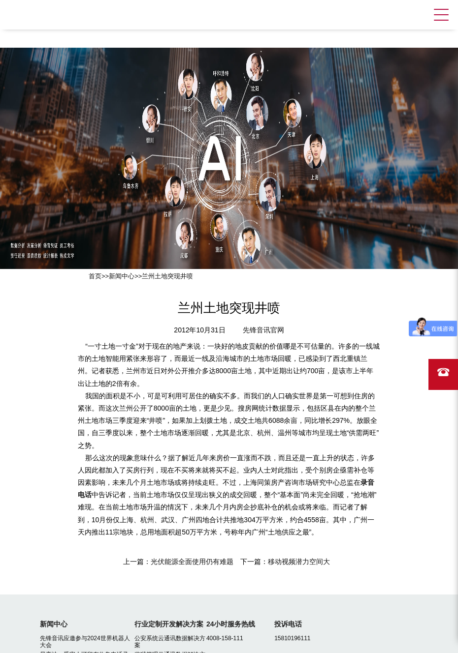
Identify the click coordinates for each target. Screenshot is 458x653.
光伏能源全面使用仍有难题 (192, 561)
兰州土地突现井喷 (167, 276)
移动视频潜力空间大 (299, 561)
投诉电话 (288, 624)
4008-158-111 (224, 638)
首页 (95, 276)
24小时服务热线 (231, 624)
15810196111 (292, 638)
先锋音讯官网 (263, 330)
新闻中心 (121, 276)
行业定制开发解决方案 (168, 624)
